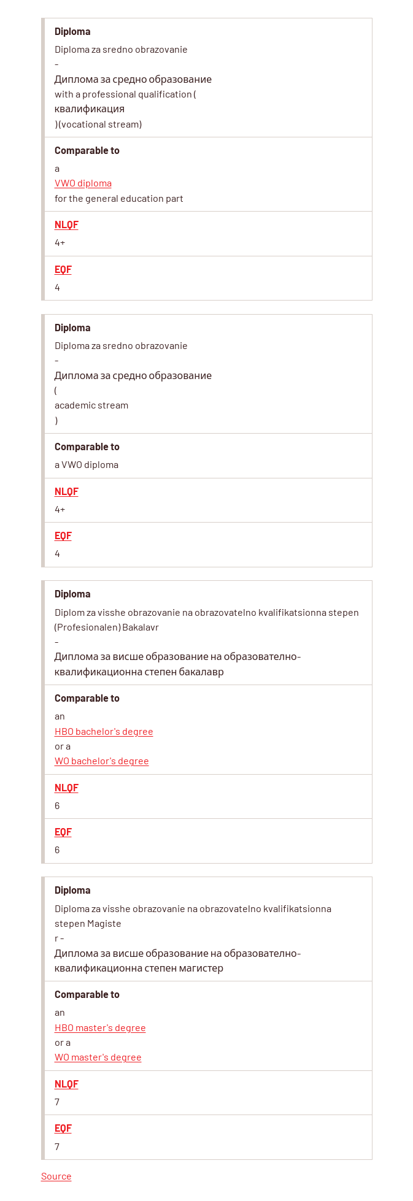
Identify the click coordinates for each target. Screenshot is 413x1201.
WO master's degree (98, 1056)
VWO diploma (83, 182)
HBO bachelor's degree (104, 731)
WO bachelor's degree (102, 760)
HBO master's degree (100, 1027)
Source (56, 1175)
